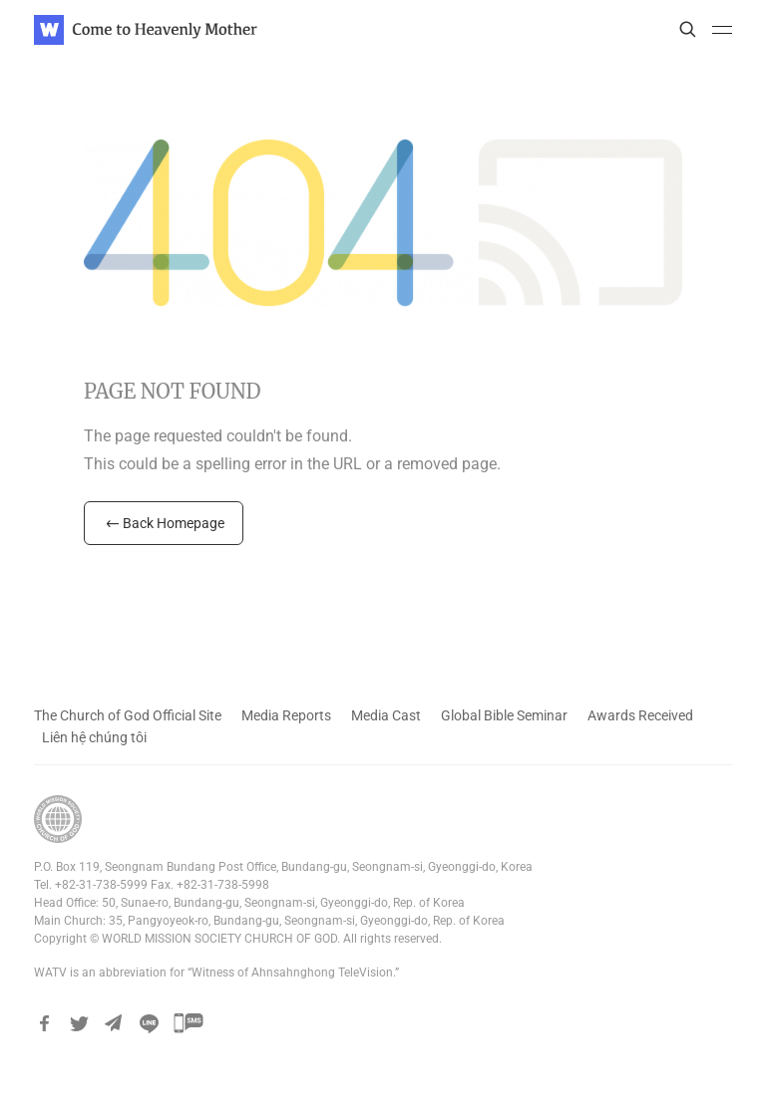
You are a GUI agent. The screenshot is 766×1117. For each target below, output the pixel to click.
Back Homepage (163, 523)
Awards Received (640, 715)
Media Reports (286, 715)
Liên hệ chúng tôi (94, 737)
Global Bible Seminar (504, 715)
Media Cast (386, 715)
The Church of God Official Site (127, 715)
